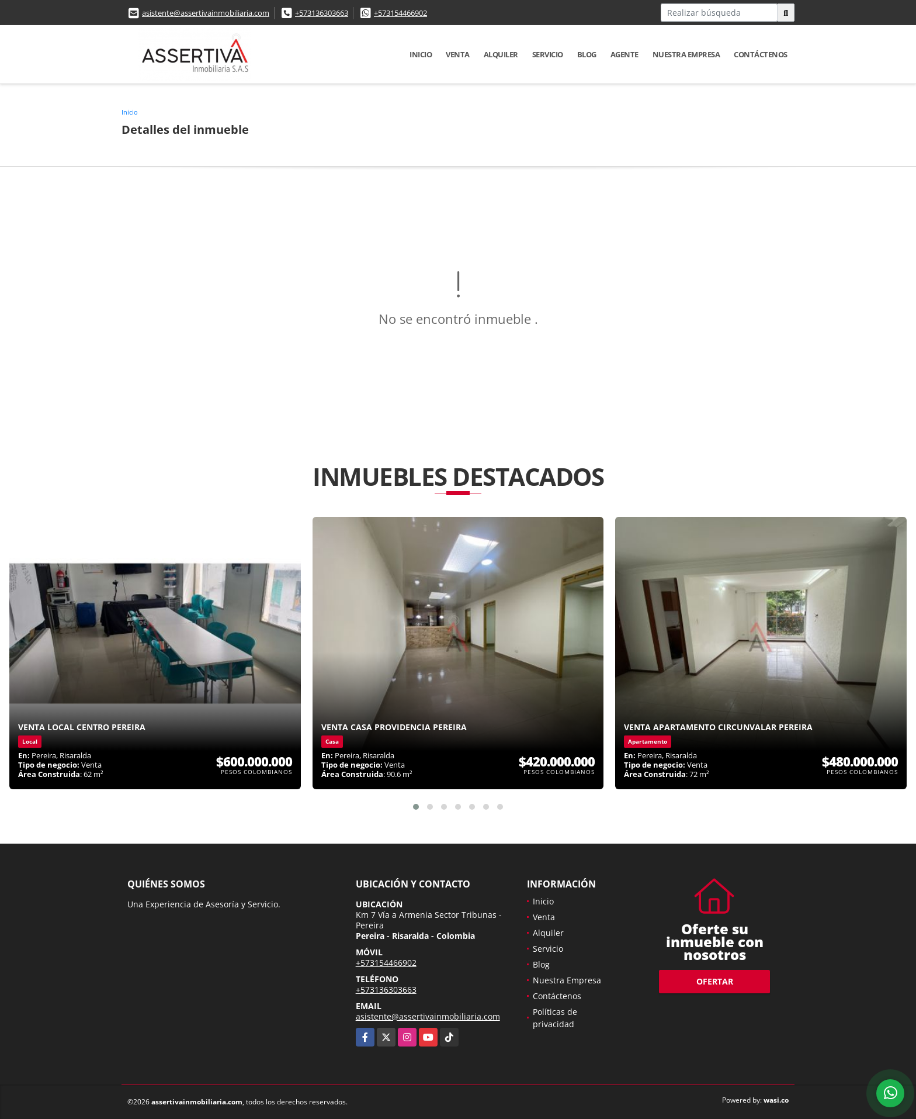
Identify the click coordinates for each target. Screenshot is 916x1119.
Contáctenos (760, 54)
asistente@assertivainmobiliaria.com (205, 13)
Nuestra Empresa (686, 54)
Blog (586, 54)
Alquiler (501, 54)
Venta (458, 54)
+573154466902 (400, 13)
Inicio (421, 54)
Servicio (547, 54)
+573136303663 (321, 13)
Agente (624, 54)
